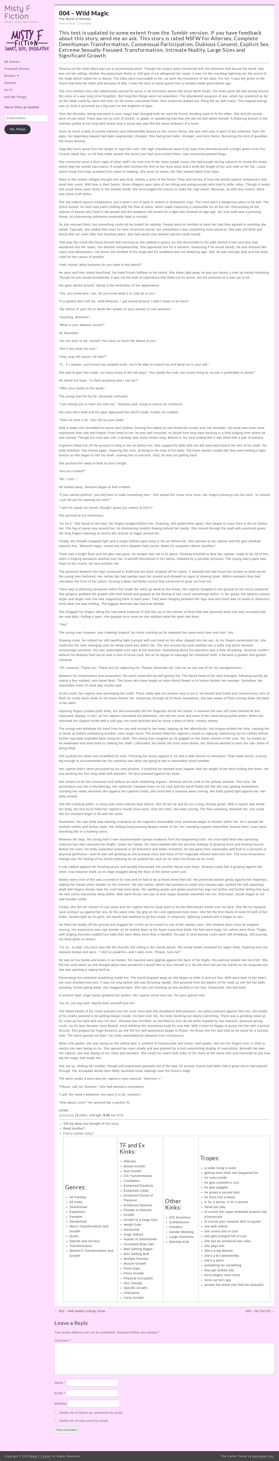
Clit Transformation (138, 1176)
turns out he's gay (217, 1280)
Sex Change (133, 1283)
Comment (62, 1340)
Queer (74, 1236)
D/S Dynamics (180, 1217)
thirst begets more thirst (222, 1275)
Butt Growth (133, 1171)
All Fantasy (78, 1197)
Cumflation (132, 1181)
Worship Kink (179, 1241)
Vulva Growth (134, 1297)
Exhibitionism (179, 1222)
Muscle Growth (135, 1263)
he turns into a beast (219, 1197)
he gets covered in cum (221, 1182)
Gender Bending (181, 1232)
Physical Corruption (138, 1278)
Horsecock (132, 1229)
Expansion (77, 1211)
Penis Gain (132, 1268)
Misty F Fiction (17, 12)
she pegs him (214, 1246)
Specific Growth (136, 1288)
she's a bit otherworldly (221, 1255)
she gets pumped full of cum (225, 1236)
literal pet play (215, 1207)
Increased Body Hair (139, 1244)
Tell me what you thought (82, 1123)
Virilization (132, 1293)
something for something (222, 1265)
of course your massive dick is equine (232, 1221)
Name (60, 1388)
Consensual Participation (162, 44)
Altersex (221, 38)
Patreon (10, 83)
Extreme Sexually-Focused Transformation (111, 50)
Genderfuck (78, 1221)
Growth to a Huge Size (141, 1220)
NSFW (193, 38)
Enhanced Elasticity (138, 1185)
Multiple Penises (136, 1258)
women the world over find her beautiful (234, 1285)
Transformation (81, 1246)
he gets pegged (216, 1187)
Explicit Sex (254, 44)
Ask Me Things (15, 97)
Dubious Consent (216, 44)
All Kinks (76, 1202)
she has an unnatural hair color (227, 1241)
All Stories (12, 62)
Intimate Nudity (185, 50)
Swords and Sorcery (85, 1241)
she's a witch (214, 1260)
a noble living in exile (220, 1168)
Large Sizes (221, 50)
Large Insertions (181, 1236)
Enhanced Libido (136, 1190)
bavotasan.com (263, 1456)
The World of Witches (75, 19)
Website (60, 1409)
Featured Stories (16, 68)
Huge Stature (134, 1234)
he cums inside (215, 1177)
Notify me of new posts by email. (84, 1426)
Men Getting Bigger (138, 1249)
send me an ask (118, 38)
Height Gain (133, 1224)
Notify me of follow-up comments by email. (92, 1418)
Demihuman (78, 1207)
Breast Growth (134, 1166)
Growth (129, 1215)
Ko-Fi (8, 90)
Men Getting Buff (136, 1254)
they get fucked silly (219, 1270)
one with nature (216, 1226)
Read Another (73, 1128)
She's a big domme (218, 1250)
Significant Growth (82, 55)
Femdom (76, 1216)
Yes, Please (17, 129)
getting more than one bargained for (231, 1173)
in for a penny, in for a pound (226, 1202)
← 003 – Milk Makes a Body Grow (79, 1311)
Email (59, 1398)
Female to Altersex (138, 1210)
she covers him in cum (221, 1231)
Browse (9, 75)
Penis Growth (134, 1273)
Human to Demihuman (140, 1239)
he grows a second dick (222, 1192)
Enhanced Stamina (138, 1205)
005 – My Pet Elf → (260, 1311)
